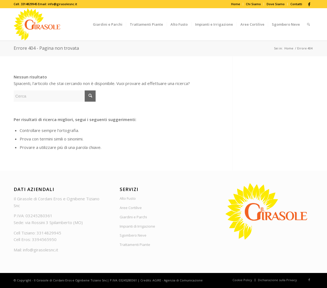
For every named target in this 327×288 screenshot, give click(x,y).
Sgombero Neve (133, 235)
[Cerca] (308, 24)
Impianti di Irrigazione (137, 226)
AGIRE (156, 280)
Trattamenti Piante (135, 244)
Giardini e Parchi (133, 216)
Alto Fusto (128, 198)
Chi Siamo (253, 4)
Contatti (296, 4)
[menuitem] (235, 4)
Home (235, 4)
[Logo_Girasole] (37, 24)
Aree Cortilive (131, 207)
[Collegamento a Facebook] (309, 4)
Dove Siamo (276, 4)
